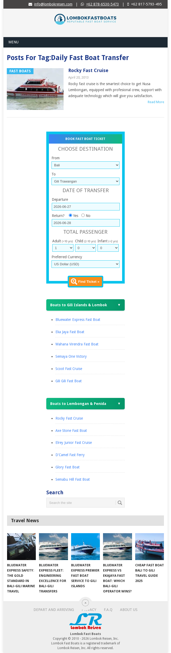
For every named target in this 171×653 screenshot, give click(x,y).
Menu (13, 42)
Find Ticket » (88, 282)
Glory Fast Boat (67, 467)
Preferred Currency (67, 257)
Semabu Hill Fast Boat (72, 479)
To (54, 174)
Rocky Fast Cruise (88, 70)
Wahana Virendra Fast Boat (76, 344)
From (56, 158)
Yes (75, 216)
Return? (58, 216)
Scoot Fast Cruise (68, 369)
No (88, 216)
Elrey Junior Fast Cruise (73, 442)
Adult (62, 241)
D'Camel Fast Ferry (70, 455)
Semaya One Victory (71, 356)
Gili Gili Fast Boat (68, 381)
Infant (108, 241)
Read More (156, 102)
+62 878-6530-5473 (102, 4)
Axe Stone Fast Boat (71, 430)
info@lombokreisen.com (53, 4)
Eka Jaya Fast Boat (69, 332)
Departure (60, 199)
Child (85, 241)
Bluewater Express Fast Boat (77, 319)
